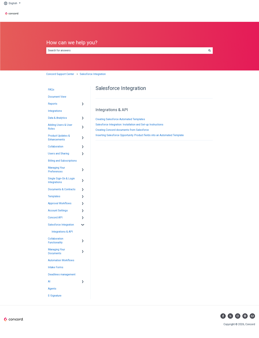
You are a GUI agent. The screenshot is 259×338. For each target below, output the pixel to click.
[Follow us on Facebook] (223, 316)
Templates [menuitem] (54, 196)
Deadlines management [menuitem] (61, 274)
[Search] (209, 50)
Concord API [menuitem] (55, 217)
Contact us (245, 14)
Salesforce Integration (93, 74)
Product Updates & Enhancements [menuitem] (59, 137)
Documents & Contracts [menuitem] (61, 189)
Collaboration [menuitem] (55, 146)
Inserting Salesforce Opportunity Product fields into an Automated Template (140, 135)
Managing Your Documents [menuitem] (56, 251)
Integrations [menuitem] (55, 110)
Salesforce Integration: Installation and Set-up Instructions (129, 124)
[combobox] (126, 50)
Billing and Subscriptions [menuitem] (62, 160)
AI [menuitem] (49, 281)
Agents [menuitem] (52, 288)
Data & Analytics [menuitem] (57, 117)
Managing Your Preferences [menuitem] (56, 169)
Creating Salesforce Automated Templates (120, 119)
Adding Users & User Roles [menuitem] (60, 126)
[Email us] (252, 316)
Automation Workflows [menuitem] (61, 260)
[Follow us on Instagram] (237, 316)
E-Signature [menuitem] (54, 295)
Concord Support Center (60, 74)
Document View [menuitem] (57, 96)
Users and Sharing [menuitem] (58, 153)
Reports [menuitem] (52, 103)
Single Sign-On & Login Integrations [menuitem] (61, 180)
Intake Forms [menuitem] (55, 267)
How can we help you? (71, 42)
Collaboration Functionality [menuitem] (55, 240)
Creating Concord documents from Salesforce (122, 129)
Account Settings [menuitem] (58, 210)
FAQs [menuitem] (51, 89)
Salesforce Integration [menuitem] (61, 224)
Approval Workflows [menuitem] (59, 203)
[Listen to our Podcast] (245, 316)
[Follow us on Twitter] (230, 316)
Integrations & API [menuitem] (62, 231)
